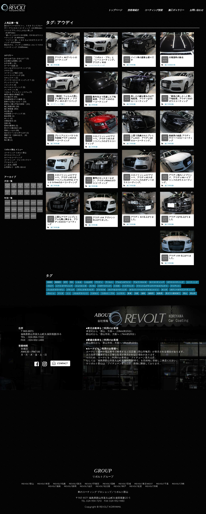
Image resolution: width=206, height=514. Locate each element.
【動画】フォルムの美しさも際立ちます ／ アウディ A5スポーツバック (66, 98)
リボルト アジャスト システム (16, 92)
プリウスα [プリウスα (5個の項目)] (101, 290)
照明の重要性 (9, 126)
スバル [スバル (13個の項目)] (92, 286)
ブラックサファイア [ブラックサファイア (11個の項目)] (85, 290)
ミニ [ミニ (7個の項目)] (68, 293)
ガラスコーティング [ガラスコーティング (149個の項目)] (175, 282)
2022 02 (40, 192)
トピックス (8, 85)
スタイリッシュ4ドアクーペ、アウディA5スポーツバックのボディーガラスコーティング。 (138, 179)
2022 (27, 203)
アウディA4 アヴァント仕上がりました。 (104, 218)
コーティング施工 (58, 104)
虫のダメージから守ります (15, 133)
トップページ (115, 10)
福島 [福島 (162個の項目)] (143, 293)
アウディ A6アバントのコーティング (66, 58)
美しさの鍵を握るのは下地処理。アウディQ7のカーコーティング (142, 98)
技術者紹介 (133, 10)
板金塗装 (7, 116)
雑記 (6, 138)
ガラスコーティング (12, 155)
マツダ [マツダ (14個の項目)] (60, 293)
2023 (20, 203)
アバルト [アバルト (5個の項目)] (109, 282)
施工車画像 (55, 65)
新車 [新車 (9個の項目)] (129, 293)
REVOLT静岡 (70, 486)
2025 (7, 203)
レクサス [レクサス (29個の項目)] (121, 293)
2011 (20, 216)
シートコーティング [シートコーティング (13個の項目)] (64, 286)
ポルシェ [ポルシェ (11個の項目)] (51, 293)
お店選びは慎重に (11, 61)
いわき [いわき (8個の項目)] (78, 282)
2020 (39, 203)
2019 (7, 209)
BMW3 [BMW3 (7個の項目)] (58, 282)
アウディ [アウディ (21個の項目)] (98, 282)
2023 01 (14, 192)
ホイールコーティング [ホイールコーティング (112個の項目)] (117, 290)
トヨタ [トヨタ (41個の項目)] (116, 286)
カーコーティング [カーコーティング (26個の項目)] (157, 282)
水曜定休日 (8, 121)
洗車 (6, 123)
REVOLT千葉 (162, 484)
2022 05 (27, 192)
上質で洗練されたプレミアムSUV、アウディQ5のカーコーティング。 (142, 138)
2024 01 (40, 186)
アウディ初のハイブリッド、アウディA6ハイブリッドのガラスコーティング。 (176, 179)
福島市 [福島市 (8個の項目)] (151, 293)
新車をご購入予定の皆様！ (15, 104)
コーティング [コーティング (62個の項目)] (192, 282)
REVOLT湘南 (54, 486)
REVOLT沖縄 (151, 486)
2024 (14, 203)
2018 (14, 209)
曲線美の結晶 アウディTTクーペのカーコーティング (180, 138)
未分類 (7, 111)
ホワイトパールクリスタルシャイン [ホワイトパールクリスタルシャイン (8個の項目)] (144, 290)
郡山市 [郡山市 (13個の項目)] (193, 293)
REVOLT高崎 (109, 484)
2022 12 (20, 192)
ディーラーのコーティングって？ (17, 80)
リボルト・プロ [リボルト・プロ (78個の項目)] (107, 293)
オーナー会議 (9, 66)
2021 (33, 203)
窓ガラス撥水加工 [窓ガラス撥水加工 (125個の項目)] (173, 293)
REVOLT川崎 (178, 484)
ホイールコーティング (13, 87)
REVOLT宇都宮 (92, 484)
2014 (40, 209)
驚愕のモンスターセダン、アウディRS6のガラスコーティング (104, 180)
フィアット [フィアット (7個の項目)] (175, 286)
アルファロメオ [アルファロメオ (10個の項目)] (140, 282)
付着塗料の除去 (176, 57)
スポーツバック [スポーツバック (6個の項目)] (104, 286)
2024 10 (33, 186)
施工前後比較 (170, 65)
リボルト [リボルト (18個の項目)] (94, 293)
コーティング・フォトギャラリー (17, 160)
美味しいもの (9, 130)
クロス (7, 70)
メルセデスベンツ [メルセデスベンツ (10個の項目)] (80, 293)
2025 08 (14, 186)
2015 (33, 209)
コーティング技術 (154, 10)
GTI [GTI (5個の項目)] (65, 282)
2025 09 (7, 186)
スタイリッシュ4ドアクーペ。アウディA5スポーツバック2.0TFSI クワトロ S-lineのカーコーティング (62, 179)
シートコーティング (97, 65)
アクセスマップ (10, 162)
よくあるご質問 (10, 165)
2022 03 (33, 192)
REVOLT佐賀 (135, 486)
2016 (27, 209)
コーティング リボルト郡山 (15, 153)
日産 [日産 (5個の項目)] (136, 293)
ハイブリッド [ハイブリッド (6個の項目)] (128, 286)
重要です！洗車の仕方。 (14, 135)
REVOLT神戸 (120, 486)
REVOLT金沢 (86, 486)
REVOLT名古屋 (103, 486)
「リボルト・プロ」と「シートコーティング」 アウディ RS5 (104, 59)
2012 (14, 216)
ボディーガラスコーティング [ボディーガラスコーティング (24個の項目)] (182, 290)
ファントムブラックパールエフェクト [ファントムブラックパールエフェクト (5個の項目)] (152, 286)
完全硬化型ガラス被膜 (13, 99)
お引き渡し (8, 63)
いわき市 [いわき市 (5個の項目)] (88, 282)
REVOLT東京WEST (143, 484)
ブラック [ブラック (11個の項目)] (70, 290)
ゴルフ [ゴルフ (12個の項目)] (50, 286)
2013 (7, 216)
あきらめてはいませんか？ (15, 59)
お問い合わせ (196, 10)
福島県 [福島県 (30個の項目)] (159, 293)
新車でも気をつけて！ (13, 102)
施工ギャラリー (176, 10)
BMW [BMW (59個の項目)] (49, 282)
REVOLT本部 (43, 484)
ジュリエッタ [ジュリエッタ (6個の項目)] (81, 286)
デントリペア (9, 82)
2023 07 (7, 192)
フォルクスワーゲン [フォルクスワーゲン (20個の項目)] (55, 290)
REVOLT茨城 (125, 484)
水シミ (7, 118)
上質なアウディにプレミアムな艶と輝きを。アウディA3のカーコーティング (62, 220)
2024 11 (27, 186)
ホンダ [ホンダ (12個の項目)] (164, 290)
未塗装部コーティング (13, 114)
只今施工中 (8, 97)
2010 (27, 216)
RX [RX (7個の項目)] (71, 282)
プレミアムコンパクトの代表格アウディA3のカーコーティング (66, 138)
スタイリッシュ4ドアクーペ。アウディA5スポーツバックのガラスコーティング (100, 140)
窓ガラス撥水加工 (11, 128)
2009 (33, 216)
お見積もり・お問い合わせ (15, 167)
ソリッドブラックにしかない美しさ (19, 30)
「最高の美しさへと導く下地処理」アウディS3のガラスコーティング (180, 98)
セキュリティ (9, 78)
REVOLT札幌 (59, 484)
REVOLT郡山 (28, 484)
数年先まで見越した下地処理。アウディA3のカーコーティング (104, 99)
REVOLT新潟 (75, 484)
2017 (20, 209)
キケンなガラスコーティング (16, 68)
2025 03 (20, 186)
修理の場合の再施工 (12, 94)
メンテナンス (9, 90)
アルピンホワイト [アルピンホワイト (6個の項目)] (123, 282)
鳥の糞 (7, 140)
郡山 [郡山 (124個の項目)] (185, 293)
